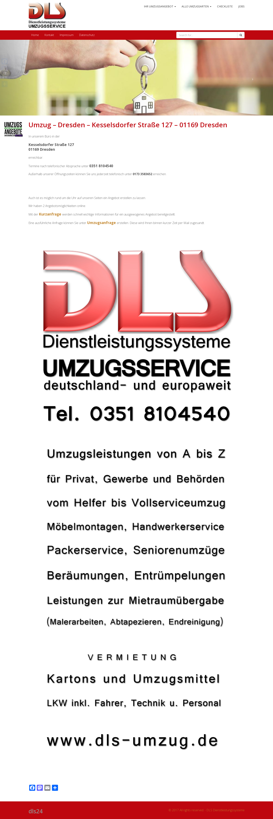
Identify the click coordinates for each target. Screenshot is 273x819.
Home (35, 35)
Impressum (67, 35)
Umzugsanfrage (101, 222)
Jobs (241, 6)
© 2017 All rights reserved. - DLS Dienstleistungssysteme (207, 810)
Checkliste (225, 6)
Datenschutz (87, 35)
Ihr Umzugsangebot (160, 6)
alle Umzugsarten (196, 6)
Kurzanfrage (50, 214)
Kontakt (49, 35)
